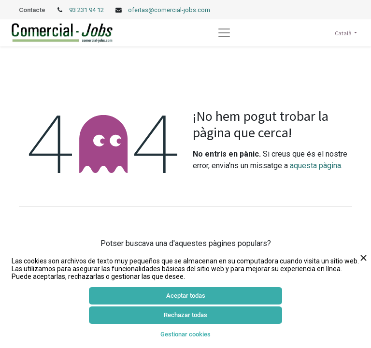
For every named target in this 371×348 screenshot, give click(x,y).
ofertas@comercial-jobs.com (169, 10)
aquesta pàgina (315, 165)
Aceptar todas (185, 295)
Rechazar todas (185, 315)
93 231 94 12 (87, 10)
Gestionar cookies (185, 334)
